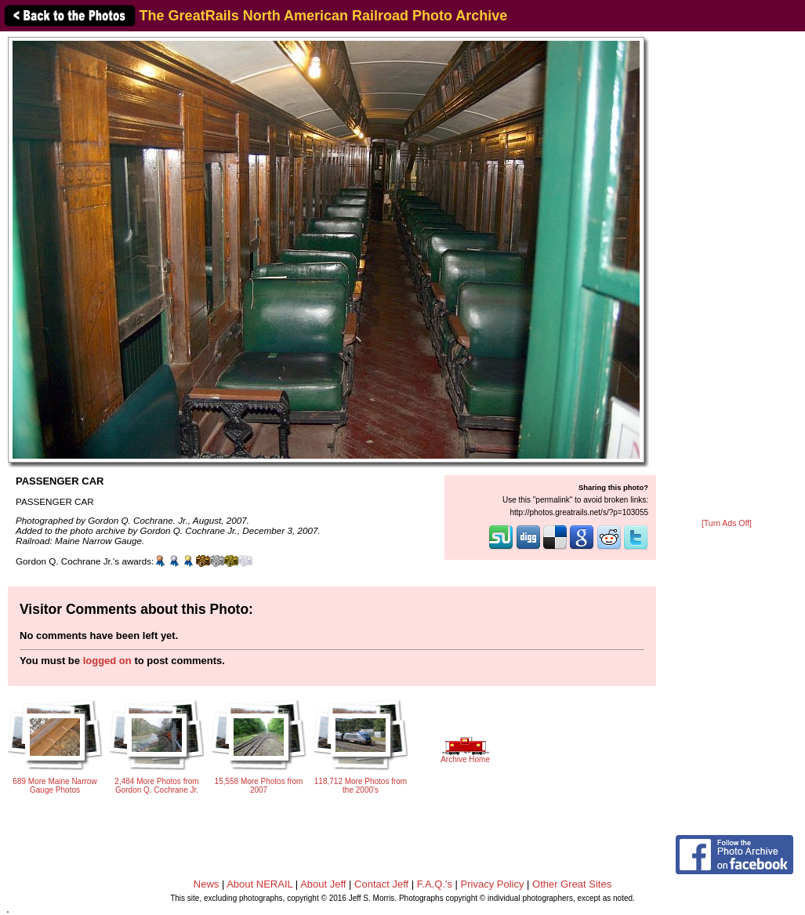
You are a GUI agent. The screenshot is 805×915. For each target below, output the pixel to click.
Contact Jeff (381, 884)
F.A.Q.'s (434, 884)
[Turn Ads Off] (727, 523)
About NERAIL (259, 884)
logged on (107, 660)
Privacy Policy (492, 884)
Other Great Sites (571, 884)
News (206, 884)
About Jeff (323, 884)
